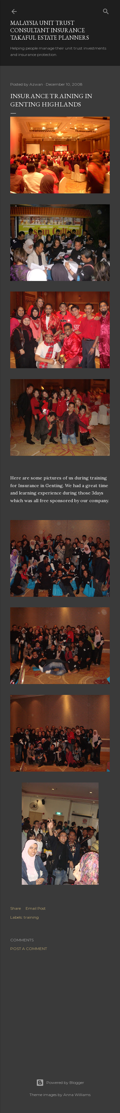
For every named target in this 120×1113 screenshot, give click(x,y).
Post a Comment (28, 948)
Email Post (36, 908)
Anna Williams (77, 1094)
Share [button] (15, 908)
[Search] (106, 10)
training (31, 917)
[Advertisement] (60, 1007)
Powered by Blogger (60, 1082)
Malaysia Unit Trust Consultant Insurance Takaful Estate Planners (49, 30)
